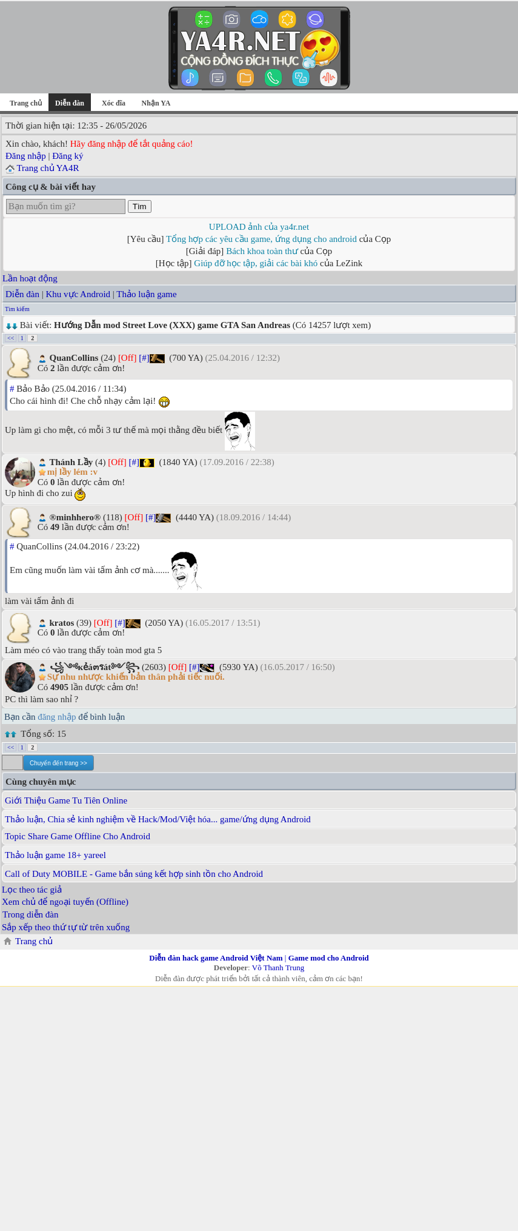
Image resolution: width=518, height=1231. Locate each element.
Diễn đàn (22, 294)
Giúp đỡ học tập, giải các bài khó (255, 263)
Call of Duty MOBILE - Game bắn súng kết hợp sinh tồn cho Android (134, 874)
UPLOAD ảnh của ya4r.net (259, 227)
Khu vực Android (77, 294)
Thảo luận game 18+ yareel (55, 855)
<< (10, 338)
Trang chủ (26, 103)
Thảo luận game (146, 294)
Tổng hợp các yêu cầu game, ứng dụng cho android (261, 239)
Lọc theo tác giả (32, 889)
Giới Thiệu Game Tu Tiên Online (66, 800)
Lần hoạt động (30, 278)
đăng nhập (57, 717)
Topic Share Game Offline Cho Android (77, 836)
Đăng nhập (25, 156)
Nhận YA (156, 103)
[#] (144, 358)
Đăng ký (67, 156)
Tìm (140, 206)
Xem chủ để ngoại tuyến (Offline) (65, 902)
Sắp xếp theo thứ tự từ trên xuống (66, 927)
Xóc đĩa (113, 103)
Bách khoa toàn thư (262, 251)
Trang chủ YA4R (47, 168)
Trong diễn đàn (30, 914)
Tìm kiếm (17, 309)
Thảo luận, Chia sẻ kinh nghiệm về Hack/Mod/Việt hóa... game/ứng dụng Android (158, 819)
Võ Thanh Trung (278, 967)
